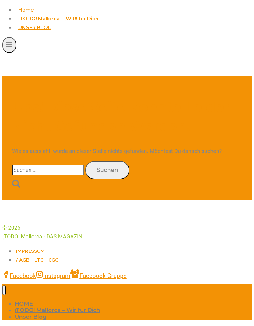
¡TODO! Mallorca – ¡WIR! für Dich (58, 19)
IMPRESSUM (30, 251)
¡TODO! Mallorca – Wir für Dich (57, 310)
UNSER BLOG (34, 27)
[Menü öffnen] (9, 45)
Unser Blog (31, 317)
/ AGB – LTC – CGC (37, 260)
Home (26, 10)
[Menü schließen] (4, 290)
